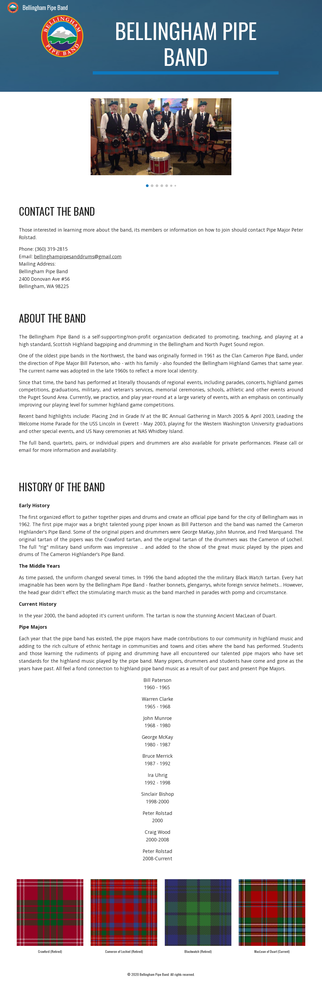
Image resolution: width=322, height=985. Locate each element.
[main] (186, 46)
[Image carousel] (161, 142)
